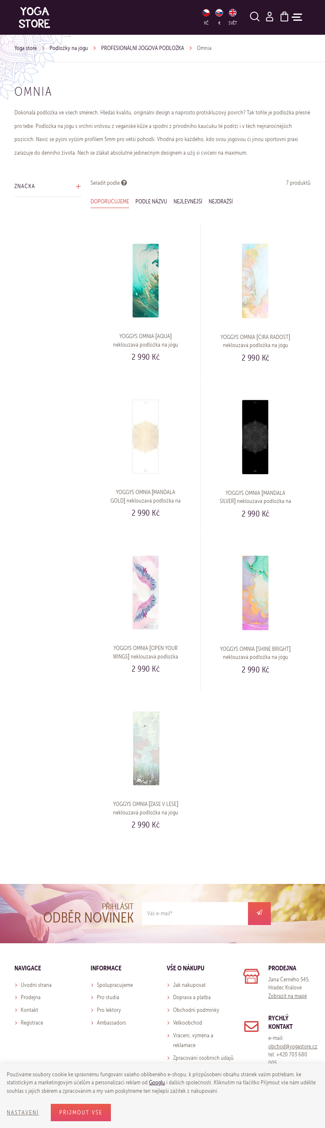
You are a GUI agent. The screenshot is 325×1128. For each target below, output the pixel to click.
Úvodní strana (36, 985)
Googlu (157, 1082)
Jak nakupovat (189, 985)
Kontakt (29, 1010)
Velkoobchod (187, 1022)
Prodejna (31, 997)
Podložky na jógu (69, 48)
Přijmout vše (80, 1112)
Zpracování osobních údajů (203, 1057)
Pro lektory (109, 1010)
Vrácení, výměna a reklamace (193, 1040)
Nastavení (23, 1112)
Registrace (32, 1022)
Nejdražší (221, 201)
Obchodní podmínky (196, 1010)
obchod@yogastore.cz (292, 1046)
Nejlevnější (188, 201)
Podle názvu (151, 201)
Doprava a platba (192, 997)
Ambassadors (111, 1022)
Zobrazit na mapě (287, 996)
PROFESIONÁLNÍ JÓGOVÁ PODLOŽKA (142, 48)
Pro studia (108, 997)
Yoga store (25, 48)
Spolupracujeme (115, 985)
